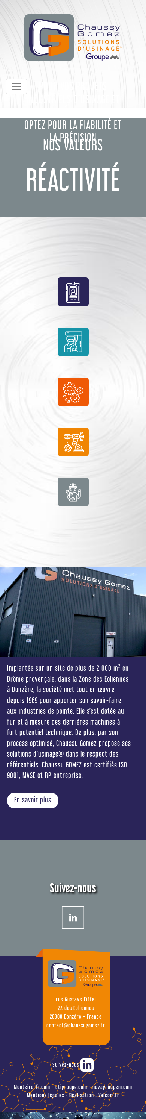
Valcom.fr (108, 1095)
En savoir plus (32, 800)
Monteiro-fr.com (32, 1087)
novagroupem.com (112, 1087)
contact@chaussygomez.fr (75, 1025)
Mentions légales (45, 1095)
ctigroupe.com (71, 1087)
